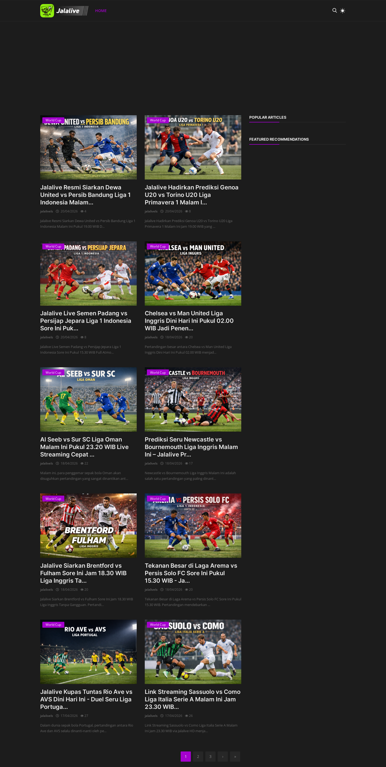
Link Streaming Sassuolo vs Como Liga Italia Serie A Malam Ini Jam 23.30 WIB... (192, 699)
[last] (235, 756)
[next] (223, 756)
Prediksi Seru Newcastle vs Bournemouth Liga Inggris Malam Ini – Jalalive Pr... (191, 447)
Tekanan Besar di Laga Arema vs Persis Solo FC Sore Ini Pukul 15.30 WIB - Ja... (191, 573)
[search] (334, 11)
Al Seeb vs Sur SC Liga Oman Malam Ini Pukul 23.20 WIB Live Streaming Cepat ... (84, 447)
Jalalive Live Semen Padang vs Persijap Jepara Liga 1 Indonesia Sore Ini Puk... (85, 321)
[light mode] (341, 11)
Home (101, 10)
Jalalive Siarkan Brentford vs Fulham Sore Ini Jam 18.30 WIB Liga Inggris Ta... (83, 573)
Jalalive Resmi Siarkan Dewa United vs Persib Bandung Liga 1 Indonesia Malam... (85, 195)
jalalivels (46, 211)
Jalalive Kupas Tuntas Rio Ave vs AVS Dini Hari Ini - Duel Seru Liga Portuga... (86, 699)
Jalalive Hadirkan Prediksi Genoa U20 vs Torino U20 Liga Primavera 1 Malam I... (192, 195)
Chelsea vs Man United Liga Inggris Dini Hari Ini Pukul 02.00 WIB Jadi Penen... (189, 321)
